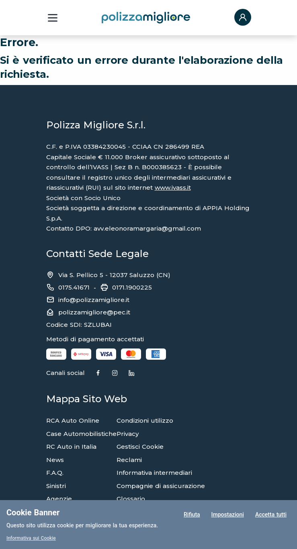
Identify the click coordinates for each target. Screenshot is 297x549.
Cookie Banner (32, 512)
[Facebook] (98, 373)
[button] (242, 18)
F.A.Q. (54, 472)
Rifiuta (192, 514)
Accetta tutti (271, 514)
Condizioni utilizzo (145, 420)
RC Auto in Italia (71, 446)
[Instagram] (115, 373)
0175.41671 (74, 287)
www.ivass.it (173, 187)
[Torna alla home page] (146, 17)
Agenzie (59, 498)
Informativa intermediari (154, 472)
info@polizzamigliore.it (93, 300)
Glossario (131, 498)
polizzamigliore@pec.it (94, 312)
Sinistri (56, 486)
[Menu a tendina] (52, 18)
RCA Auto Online (72, 420)
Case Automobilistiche (81, 434)
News (55, 460)
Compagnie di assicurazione (161, 486)
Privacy (128, 434)
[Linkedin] (131, 373)
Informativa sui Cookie (31, 538)
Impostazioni (227, 514)
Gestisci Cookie (140, 446)
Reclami (129, 460)
